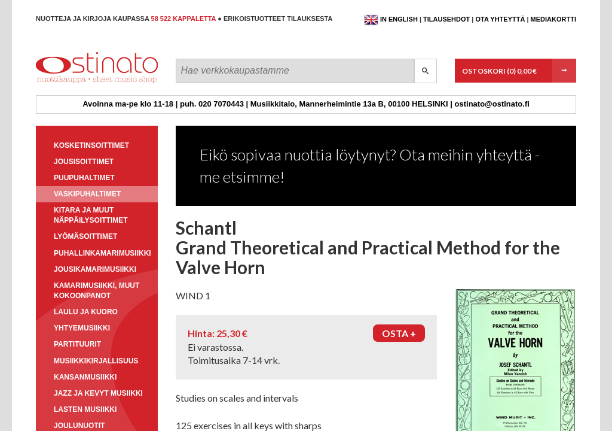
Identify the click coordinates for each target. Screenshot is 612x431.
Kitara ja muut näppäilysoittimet (91, 215)
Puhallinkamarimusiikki (102, 253)
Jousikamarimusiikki (95, 269)
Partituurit (77, 344)
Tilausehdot (446, 19)
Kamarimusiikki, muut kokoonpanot (96, 290)
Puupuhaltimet (84, 178)
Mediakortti (553, 19)
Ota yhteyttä (500, 19)
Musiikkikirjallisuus (96, 361)
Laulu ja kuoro (86, 312)
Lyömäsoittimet (85, 236)
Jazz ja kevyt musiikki (98, 393)
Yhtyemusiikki (82, 328)
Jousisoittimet (84, 161)
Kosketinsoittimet (91, 145)
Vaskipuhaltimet (87, 194)
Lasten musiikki (85, 409)
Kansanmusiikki (85, 377)
